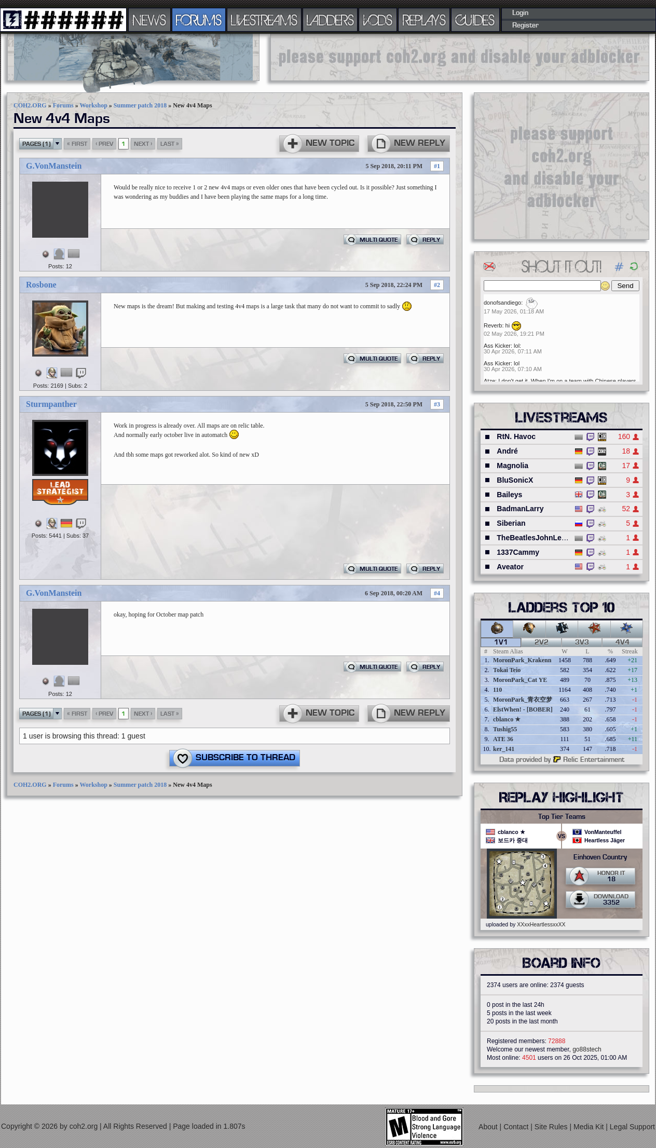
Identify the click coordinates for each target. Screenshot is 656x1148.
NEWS (149, 20)
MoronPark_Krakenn (522, 660)
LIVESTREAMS (264, 20)
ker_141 (503, 749)
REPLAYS (424, 20)
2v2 (542, 642)
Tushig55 (505, 729)
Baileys (509, 494)
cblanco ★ (507, 719)
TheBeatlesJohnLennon (538, 538)
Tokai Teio (507, 670)
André (507, 451)
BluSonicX (515, 480)
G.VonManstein (53, 165)
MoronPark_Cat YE (520, 680)
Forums (63, 105)
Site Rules (552, 1127)
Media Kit (589, 1127)
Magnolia (512, 465)
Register (525, 25)
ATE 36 (503, 739)
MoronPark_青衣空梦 (522, 699)
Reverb (493, 325)
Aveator (510, 567)
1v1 (501, 642)
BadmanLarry (520, 508)
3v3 (582, 642)
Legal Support (632, 1127)
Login (520, 13)
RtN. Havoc (516, 436)
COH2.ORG (30, 105)
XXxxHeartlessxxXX (541, 924)
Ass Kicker (497, 346)
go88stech (586, 1049)
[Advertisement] (561, 165)
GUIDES (475, 20)
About (489, 1127)
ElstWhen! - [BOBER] (523, 709)
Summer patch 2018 (140, 105)
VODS (377, 20)
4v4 (623, 642)
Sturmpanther (51, 404)
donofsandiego (502, 302)
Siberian (511, 523)
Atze (489, 381)
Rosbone (41, 284)
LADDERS (330, 20)
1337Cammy (518, 552)
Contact (516, 1127)
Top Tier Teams (561, 817)
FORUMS (199, 20)
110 (497, 689)
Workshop (93, 105)
